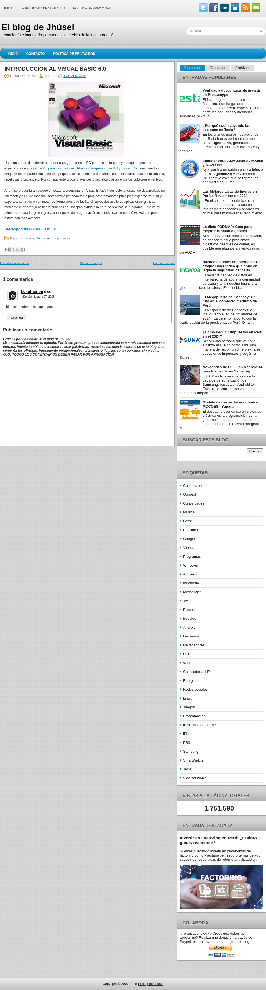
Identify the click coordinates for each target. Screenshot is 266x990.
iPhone (188, 734)
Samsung (190, 751)
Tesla (187, 769)
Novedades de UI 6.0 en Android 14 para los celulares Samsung (232, 369)
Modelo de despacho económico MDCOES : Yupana (230, 404)
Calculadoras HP (196, 672)
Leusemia (191, 636)
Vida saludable (195, 778)
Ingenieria (43, 238)
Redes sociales (195, 689)
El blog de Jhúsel (37, 27)
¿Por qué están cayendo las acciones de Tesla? (226, 128)
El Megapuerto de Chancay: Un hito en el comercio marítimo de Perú (230, 301)
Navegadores (193, 645)
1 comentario (74, 76)
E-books (29, 238)
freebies (189, 618)
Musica (189, 512)
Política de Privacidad (92, 8)
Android (189, 627)
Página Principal (91, 263)
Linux (187, 698)
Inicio (9, 8)
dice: (48, 291)
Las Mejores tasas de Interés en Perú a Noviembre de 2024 (230, 193)
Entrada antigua (164, 263)
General (189, 494)
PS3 (186, 742)
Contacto (35, 54)
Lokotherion (32, 291)
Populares (192, 68)
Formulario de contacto (43, 8)
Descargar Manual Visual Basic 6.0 (30, 229)
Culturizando (193, 486)
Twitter (188, 601)
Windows (190, 565)
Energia (189, 680)
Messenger (192, 592)
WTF (187, 663)
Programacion (61, 238)
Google (189, 539)
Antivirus (190, 574)
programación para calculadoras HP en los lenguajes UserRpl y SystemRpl (82, 168)
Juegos (189, 707)
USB (187, 654)
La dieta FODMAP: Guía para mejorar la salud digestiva (227, 229)
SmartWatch (193, 760)
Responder (16, 317)
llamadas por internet (200, 725)
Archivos (242, 68)
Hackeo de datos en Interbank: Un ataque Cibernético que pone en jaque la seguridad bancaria (232, 266)
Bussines (190, 530)
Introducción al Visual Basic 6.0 (55, 68)
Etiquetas (217, 68)
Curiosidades (193, 503)
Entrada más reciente (14, 263)
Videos (188, 548)
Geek (187, 521)
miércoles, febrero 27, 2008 (38, 296)
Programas (192, 556)
